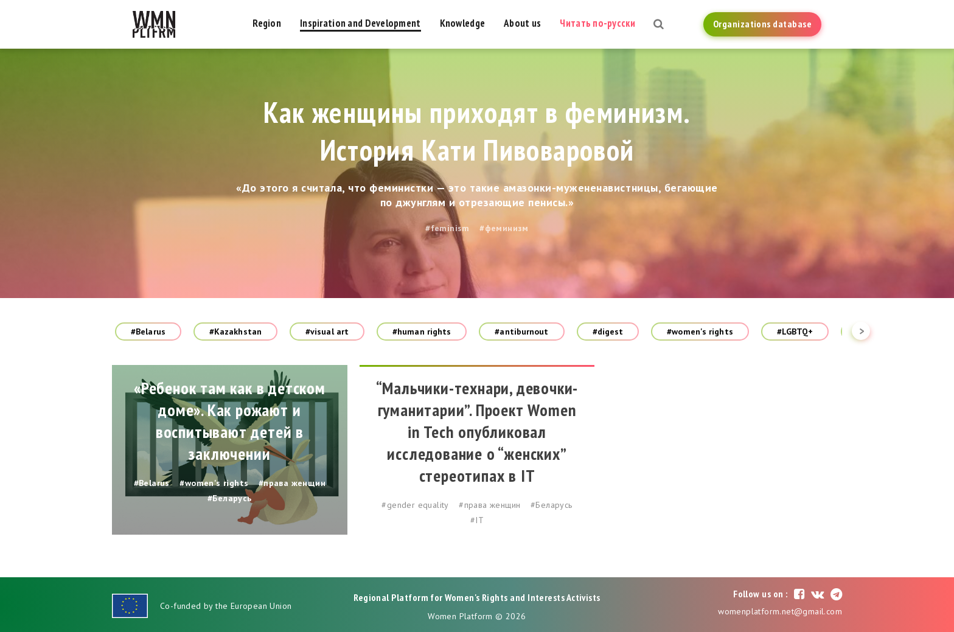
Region (266, 23)
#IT (477, 520)
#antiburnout (521, 331)
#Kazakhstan (235, 331)
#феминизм (504, 228)
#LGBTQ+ (795, 331)
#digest (608, 331)
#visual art (327, 331)
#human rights (421, 331)
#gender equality (414, 504)
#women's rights (700, 331)
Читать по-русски (597, 23)
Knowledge (463, 23)
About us (522, 23)
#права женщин (292, 482)
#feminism (447, 228)
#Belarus (148, 331)
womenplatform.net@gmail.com (780, 611)
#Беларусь (229, 498)
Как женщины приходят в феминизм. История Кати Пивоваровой (477, 130)
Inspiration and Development (360, 23)
